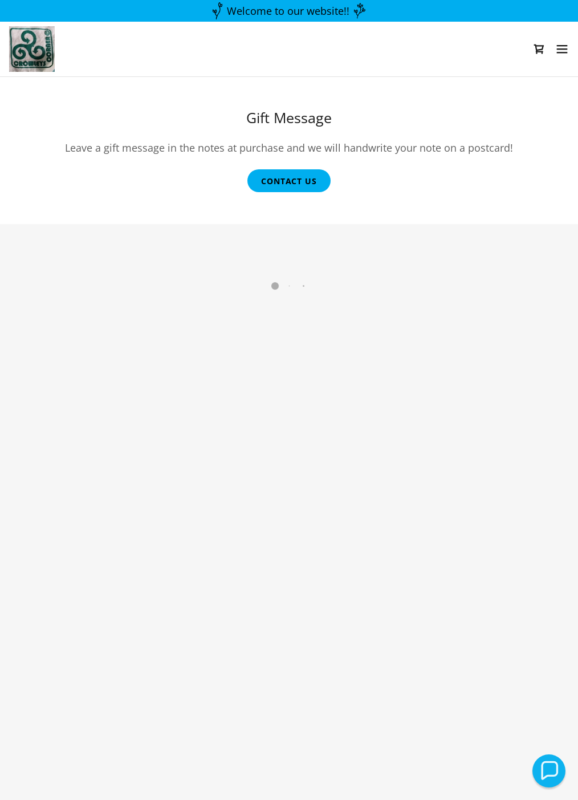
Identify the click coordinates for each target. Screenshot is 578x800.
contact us (289, 181)
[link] (31, 48)
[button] (539, 48)
